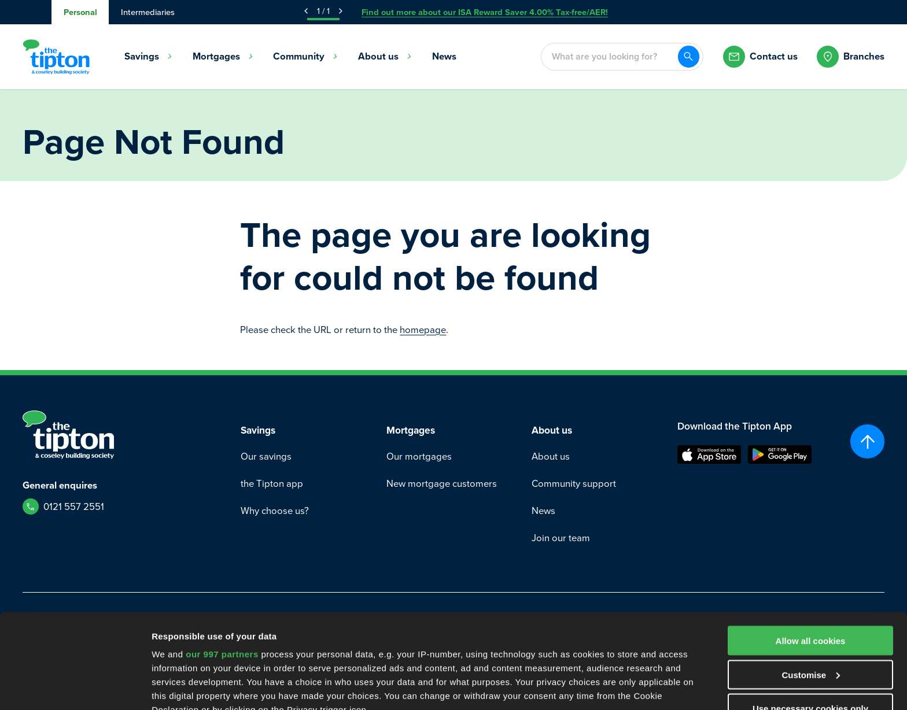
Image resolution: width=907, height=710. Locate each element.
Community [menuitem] (305, 56)
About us (551, 456)
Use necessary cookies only (810, 614)
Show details (178, 687)
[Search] (689, 57)
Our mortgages (419, 456)
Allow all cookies (811, 546)
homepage (423, 330)
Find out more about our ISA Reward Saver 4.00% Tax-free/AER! (485, 12)
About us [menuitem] (385, 56)
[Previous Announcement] (306, 11)
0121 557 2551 (73, 507)
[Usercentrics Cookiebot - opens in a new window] (75, 687)
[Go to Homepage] (56, 56)
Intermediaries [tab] (148, 12)
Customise (810, 580)
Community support (574, 483)
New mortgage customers (441, 483)
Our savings (266, 456)
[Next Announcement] (341, 11)
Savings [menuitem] (148, 56)
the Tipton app (272, 483)
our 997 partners (222, 559)
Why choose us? (275, 511)
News (543, 511)
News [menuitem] (444, 56)
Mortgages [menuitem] (223, 56)
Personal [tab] (80, 12)
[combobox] (609, 57)
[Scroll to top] (867, 441)
